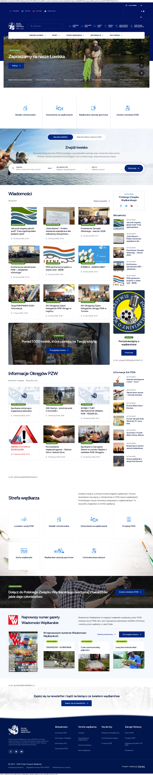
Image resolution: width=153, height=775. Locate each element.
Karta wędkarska (84, 750)
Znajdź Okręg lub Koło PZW (89, 137)
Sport (54, 35)
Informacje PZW (61, 733)
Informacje (96, 35)
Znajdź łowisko (60, 137)
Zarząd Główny (36, 35)
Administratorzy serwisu (61, 767)
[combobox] (71, 169)
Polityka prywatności (16, 767)
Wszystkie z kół (32, 380)
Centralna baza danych (110, 738)
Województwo (62, 167)
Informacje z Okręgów (63, 738)
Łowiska (81, 733)
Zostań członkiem (84, 745)
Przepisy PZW (107, 743)
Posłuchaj (129, 353)
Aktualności (12, 201)
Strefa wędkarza (74, 35)
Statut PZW (129, 733)
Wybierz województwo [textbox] (66, 169)
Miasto (94, 167)
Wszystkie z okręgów (16, 380)
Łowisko (19, 167)
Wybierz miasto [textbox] (98, 169)
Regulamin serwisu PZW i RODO (38, 767)
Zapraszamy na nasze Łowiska (20, 80)
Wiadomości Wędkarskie (45, 80)
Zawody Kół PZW (61, 748)
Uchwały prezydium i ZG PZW (133, 744)
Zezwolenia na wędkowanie (83, 739)
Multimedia (115, 35)
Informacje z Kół (61, 743)
